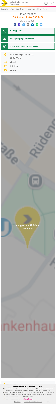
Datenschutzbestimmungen (33, 402)
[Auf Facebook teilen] (15, 24)
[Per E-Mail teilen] (28, 24)
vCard (13, 62)
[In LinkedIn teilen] (32, 24)
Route (13, 70)
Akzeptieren (28, 399)
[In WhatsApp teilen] (37, 24)
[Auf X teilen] (23, 24)
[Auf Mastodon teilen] (19, 24)
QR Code (14, 66)
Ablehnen (17, 402)
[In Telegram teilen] (41, 24)
